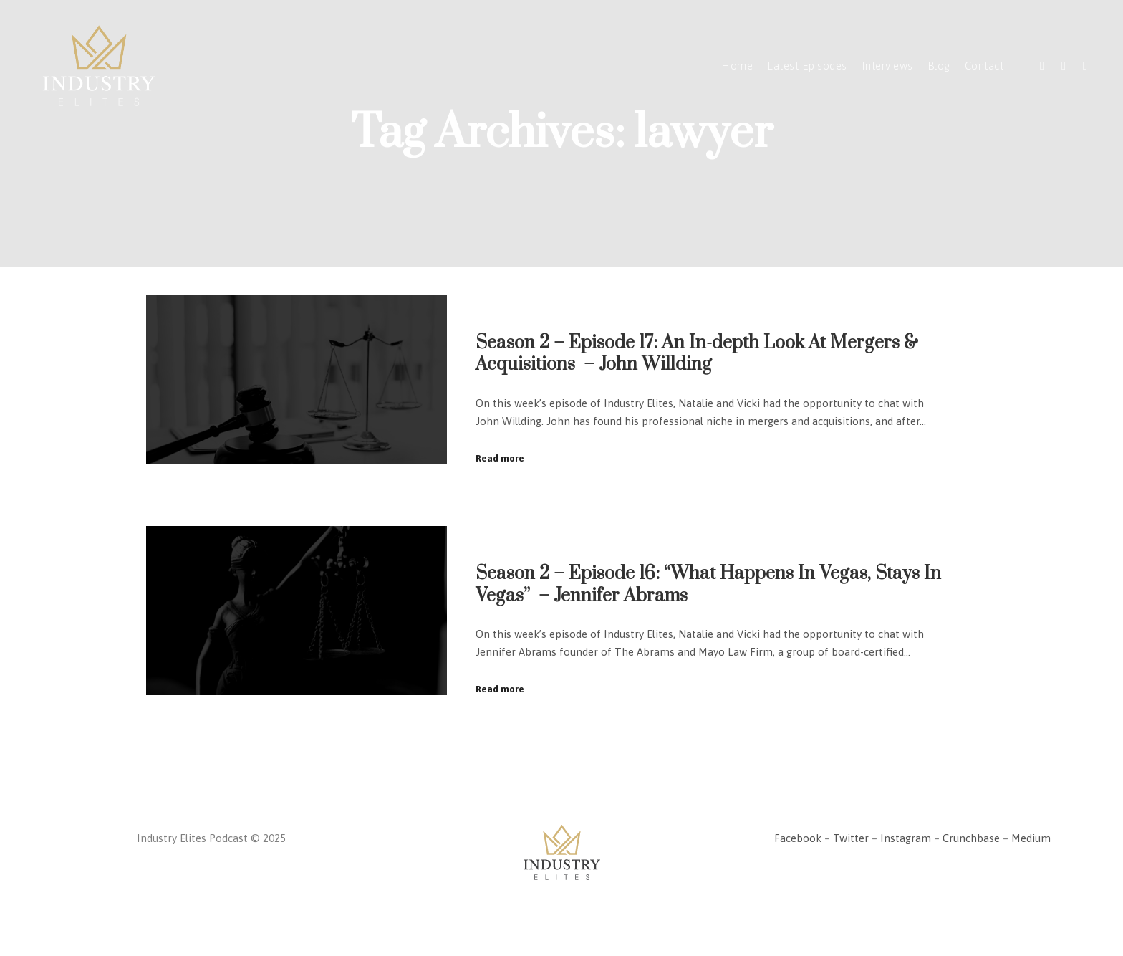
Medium (1031, 838)
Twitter (851, 838)
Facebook (797, 838)
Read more (500, 458)
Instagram (905, 838)
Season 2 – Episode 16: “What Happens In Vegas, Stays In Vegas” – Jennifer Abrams (708, 585)
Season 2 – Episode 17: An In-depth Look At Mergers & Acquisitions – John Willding (697, 354)
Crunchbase (971, 838)
